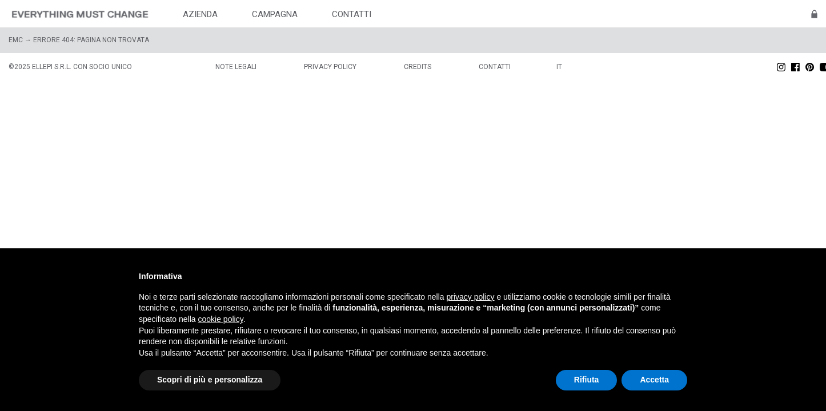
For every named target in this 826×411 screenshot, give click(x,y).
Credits (417, 67)
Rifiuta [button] (586, 379)
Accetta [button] (654, 379)
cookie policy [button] (220, 319)
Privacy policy (330, 67)
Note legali (235, 67)
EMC (16, 40)
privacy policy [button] (471, 296)
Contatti (495, 67)
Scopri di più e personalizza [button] (209, 379)
